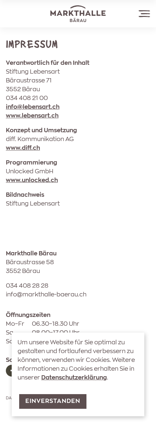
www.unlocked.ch (32, 180)
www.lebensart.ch (32, 116)
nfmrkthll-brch (46, 295)
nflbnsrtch (32, 107)
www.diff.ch (23, 148)
